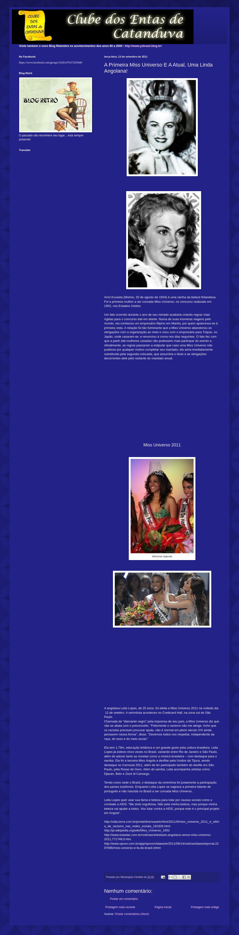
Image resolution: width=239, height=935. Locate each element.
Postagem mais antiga (205, 907)
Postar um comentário (124, 899)
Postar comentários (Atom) (132, 914)
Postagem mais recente (120, 907)
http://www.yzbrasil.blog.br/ (143, 46)
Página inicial (163, 907)
